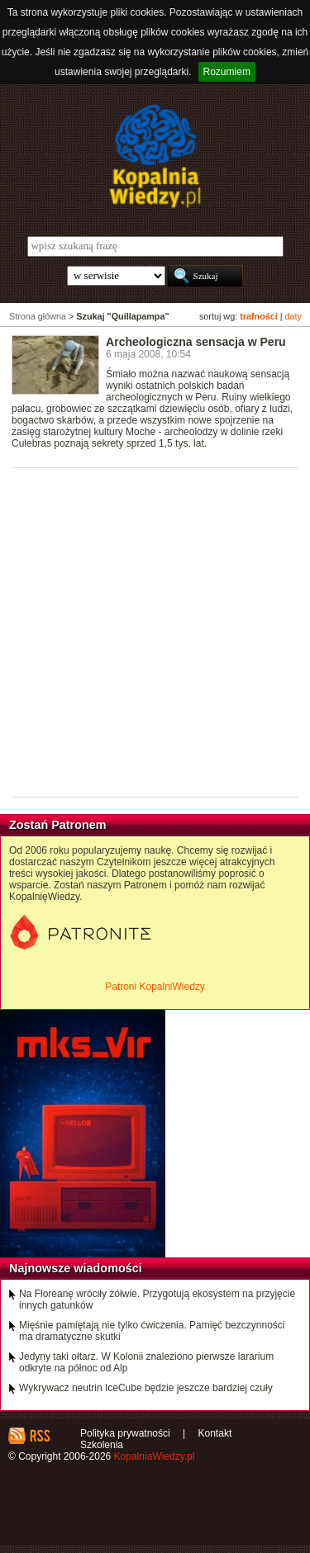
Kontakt (215, 1433)
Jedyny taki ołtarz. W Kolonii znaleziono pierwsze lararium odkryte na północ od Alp (146, 1362)
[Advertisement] (155, 631)
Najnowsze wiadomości (75, 1268)
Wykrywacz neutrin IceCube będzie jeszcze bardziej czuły (146, 1388)
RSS (39, 1436)
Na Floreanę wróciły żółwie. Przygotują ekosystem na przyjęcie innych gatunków (157, 1299)
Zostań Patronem (58, 824)
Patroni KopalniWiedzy (155, 986)
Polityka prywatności (125, 1433)
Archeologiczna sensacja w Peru (196, 341)
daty (293, 316)
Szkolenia (101, 1445)
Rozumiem (226, 72)
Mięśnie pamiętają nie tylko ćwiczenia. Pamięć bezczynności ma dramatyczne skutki (151, 1330)
